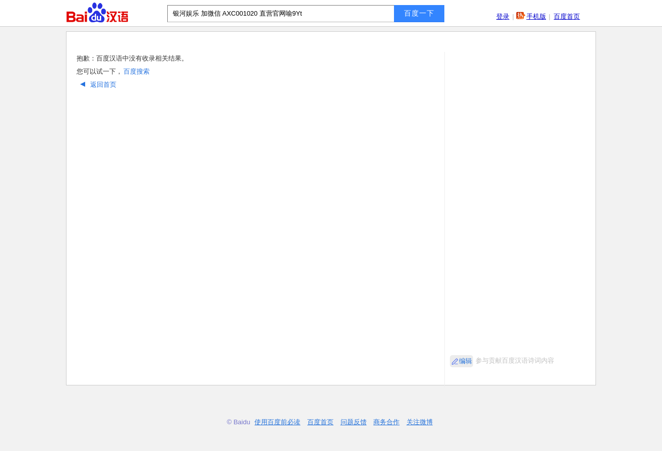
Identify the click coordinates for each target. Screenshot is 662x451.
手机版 (536, 16)
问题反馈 (354, 422)
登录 (502, 16)
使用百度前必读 (277, 422)
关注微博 (420, 422)
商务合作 (386, 422)
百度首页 (567, 16)
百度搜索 (136, 71)
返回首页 (97, 84)
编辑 (465, 361)
